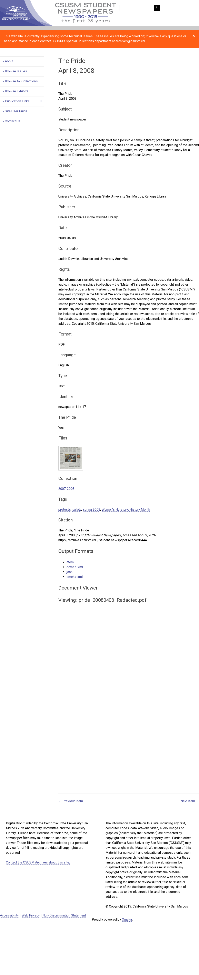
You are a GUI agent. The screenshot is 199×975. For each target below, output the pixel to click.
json (69, 572)
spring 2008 (91, 509)
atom (70, 562)
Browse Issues (16, 71)
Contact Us (13, 121)
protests (64, 509)
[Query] (141, 8)
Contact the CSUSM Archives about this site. (38, 862)
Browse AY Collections (21, 81)
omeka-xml (75, 577)
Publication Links (17, 101)
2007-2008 (66, 489)
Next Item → (190, 801)
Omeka (127, 919)
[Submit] (157, 8)
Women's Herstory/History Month (126, 509)
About (9, 61)
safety (76, 509)
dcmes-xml (75, 567)
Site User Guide (16, 111)
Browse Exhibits (17, 91)
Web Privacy (31, 915)
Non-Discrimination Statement (64, 915)
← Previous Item (70, 801)
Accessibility (9, 915)
